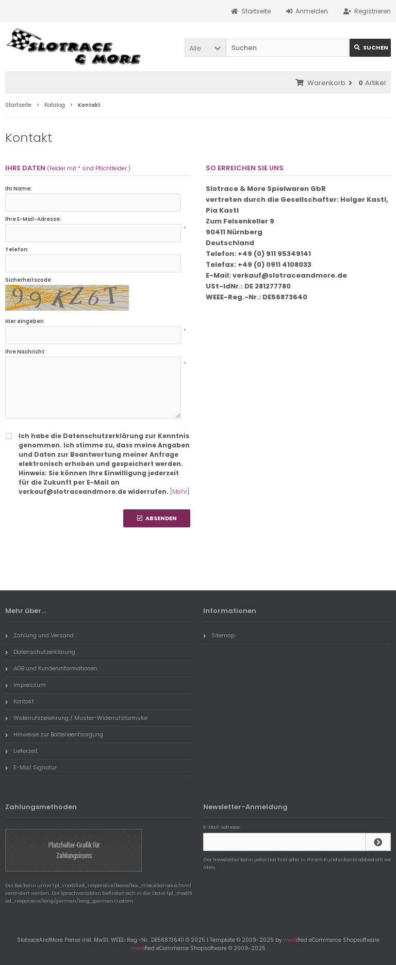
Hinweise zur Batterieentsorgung (54, 734)
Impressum (25, 685)
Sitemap (219, 635)
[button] (205, 48)
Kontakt (19, 701)
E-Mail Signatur (31, 767)
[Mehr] (179, 491)
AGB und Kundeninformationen (51, 668)
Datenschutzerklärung (40, 652)
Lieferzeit (21, 751)
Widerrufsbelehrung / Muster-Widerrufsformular (76, 718)
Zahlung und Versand (39, 635)
